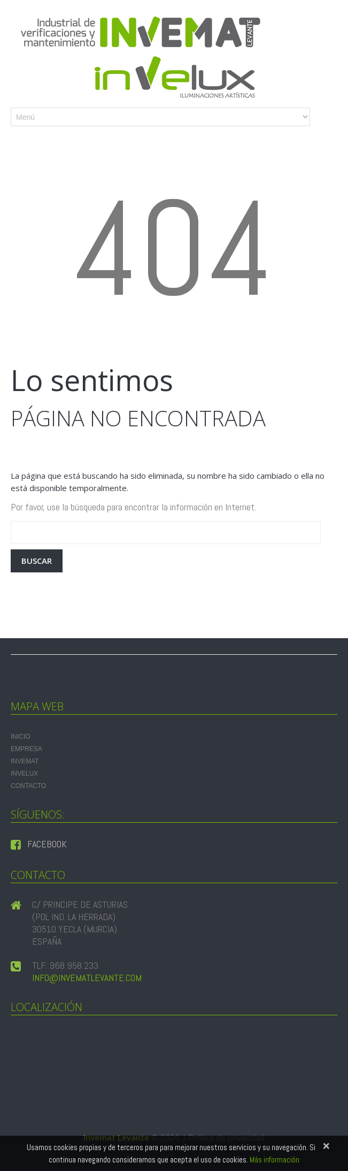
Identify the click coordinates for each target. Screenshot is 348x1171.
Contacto (28, 786)
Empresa (26, 749)
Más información (274, 1159)
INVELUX (24, 773)
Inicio (20, 736)
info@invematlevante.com (87, 977)
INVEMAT (24, 761)
